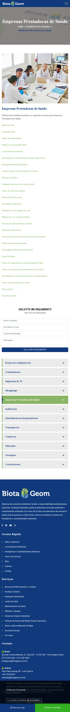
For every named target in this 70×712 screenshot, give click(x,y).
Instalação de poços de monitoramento (18, 184)
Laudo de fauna (8, 256)
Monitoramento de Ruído (15, 606)
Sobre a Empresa (12, 542)
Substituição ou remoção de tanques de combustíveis (25, 276)
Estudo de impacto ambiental (14, 243)
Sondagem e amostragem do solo (16, 210)
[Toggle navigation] (66, 3)
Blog (7, 561)
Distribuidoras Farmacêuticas (21, 418)
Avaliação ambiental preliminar (15, 164)
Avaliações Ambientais (14, 596)
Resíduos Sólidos (12, 592)
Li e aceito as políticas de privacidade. (23, 700)
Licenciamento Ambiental (15, 547)
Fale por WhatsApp (52, 708)
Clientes (8, 566)
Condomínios (12, 372)
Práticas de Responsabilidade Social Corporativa (25, 621)
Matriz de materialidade (12, 138)
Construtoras (12, 464)
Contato (8, 571)
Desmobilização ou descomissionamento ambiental (24, 237)
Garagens (10, 455)
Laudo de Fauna (11, 601)
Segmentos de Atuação (38, 27)
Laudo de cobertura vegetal (13, 191)
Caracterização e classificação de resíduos (20, 171)
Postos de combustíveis (18, 362)
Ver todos (9, 635)
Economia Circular (12, 630)
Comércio (10, 436)
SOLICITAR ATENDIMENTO (35, 350)
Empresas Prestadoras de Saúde (22, 399)
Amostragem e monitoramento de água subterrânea (23, 158)
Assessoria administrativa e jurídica (17, 223)
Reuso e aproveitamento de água (16, 282)
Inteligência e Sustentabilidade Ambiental (22, 551)
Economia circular (9, 296)
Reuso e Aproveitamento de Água (19, 626)
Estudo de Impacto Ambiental (17, 616)
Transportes (12, 427)
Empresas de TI (13, 381)
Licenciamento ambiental (12, 151)
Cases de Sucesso (13, 556)
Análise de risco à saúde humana (16, 217)
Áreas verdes (8, 289)
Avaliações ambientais (11, 230)
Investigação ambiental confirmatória (17, 250)
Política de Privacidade (16, 690)
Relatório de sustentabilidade (14, 145)
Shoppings (11, 390)
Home (20, 27)
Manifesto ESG (8, 125)
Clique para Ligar (17, 708)
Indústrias (11, 409)
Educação (10, 445)
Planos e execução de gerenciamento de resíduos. (23, 269)
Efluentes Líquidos (10, 178)
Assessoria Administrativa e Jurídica (20, 587)
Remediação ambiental (11, 204)
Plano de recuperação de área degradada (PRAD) (22, 263)
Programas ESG (8, 132)
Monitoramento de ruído (12, 197)
